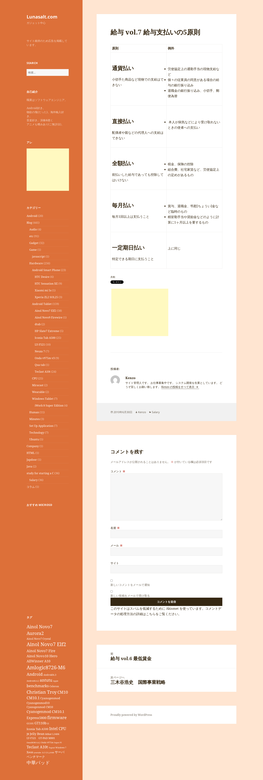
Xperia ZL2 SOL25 (46, 297)
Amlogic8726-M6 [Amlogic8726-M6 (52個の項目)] (46, 667)
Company (33, 446)
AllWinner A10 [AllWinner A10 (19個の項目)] (38, 661)
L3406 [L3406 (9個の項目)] (55, 734)
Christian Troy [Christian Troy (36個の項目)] (42, 692)
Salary (33, 480)
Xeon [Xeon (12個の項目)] (30, 752)
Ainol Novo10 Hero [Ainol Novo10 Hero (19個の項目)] (42, 656)
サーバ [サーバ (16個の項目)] (59, 752)
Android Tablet (42, 304)
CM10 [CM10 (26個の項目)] (62, 692)
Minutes (34, 419)
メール (116, 545)
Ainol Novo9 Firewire (48, 317)
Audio (33, 229)
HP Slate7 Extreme (47, 331)
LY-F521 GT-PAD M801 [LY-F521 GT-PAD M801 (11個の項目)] (41, 738)
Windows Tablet (42, 399)
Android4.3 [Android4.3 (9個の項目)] (49, 674)
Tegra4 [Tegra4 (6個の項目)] (52, 747)
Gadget (33, 243)
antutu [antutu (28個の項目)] (46, 680)
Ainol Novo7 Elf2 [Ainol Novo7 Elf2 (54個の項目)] (46, 644)
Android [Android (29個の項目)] (35, 674)
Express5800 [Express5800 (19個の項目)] (37, 717)
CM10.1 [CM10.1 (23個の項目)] (33, 697)
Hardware (36, 263)
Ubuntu (34, 439)
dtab (38, 324)
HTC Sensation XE (46, 283)
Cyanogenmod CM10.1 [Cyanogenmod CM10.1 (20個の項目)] (45, 711)
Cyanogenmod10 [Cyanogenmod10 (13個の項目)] (38, 703)
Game (33, 250)
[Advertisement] (48, 169)
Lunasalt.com (42, 17)
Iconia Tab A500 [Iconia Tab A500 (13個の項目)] (37, 729)
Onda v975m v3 (45, 358)
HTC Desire (42, 277)
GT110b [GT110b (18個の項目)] (40, 723)
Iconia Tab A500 (45, 338)
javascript (38, 256)
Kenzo (142, 412)
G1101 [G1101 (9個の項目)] (30, 723)
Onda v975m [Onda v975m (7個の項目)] (47, 742)
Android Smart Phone (46, 270)
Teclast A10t (42, 371)
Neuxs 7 (40, 351)
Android (32, 216)
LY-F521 (40, 344)
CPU (34, 378)
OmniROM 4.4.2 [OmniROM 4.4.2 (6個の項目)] (33, 742)
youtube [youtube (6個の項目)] (37, 752)
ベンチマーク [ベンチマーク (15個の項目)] (36, 757)
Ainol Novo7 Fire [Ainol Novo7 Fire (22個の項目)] (41, 650)
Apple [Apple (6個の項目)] (55, 681)
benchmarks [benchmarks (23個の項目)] (38, 685)
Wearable (38, 392)
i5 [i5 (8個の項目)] (48, 723)
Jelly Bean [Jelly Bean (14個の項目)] (37, 734)
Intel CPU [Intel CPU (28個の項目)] (57, 728)
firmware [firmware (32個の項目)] (57, 717)
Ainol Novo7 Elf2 (45, 311)
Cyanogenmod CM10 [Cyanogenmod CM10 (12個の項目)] (40, 707)
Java (29, 466)
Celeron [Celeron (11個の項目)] (54, 686)
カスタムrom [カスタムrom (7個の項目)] (48, 752)
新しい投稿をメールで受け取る (130, 595)
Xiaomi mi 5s (43, 290)
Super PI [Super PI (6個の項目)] (58, 742)
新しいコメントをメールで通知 (130, 585)
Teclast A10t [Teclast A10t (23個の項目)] (37, 746)
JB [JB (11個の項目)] (28, 734)
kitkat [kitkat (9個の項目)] (48, 734)
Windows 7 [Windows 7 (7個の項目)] (60, 747)
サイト (114, 563)
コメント (117, 471)
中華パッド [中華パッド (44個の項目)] (38, 762)
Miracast (37, 385)
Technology (36, 432)
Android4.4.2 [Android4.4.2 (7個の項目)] (33, 680)
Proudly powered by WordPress (131, 715)
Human (34, 412)
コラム (31, 487)
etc (31, 236)
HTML (31, 453)
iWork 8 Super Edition (49, 405)
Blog (29, 223)
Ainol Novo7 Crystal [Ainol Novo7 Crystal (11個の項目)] (39, 638)
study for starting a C (40, 473)
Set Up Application (41, 426)
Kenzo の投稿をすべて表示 (178, 387)
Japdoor (32, 460)
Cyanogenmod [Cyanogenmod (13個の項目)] (50, 698)
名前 (115, 528)
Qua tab (40, 365)
